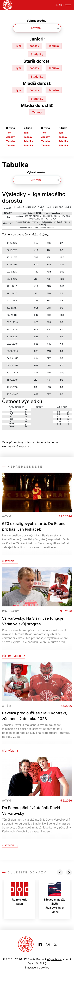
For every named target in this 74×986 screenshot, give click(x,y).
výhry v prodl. (38, 222)
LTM (63, 216)
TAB (46, 219)
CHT (35, 216)
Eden (19, 893)
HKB (44, 216)
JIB (47, 216)
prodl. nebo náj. (60, 222)
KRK (55, 216)
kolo (24, 213)
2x (26, 416)
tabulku (31, 228)
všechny (19, 222)
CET (30, 216)
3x (68, 411)
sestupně (46, 213)
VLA (54, 219)
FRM (39, 216)
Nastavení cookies (37, 967)
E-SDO (33, 207)
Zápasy (34, 46)
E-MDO (41, 207)
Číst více (10, 561)
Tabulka (53, 46)
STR (42, 219)
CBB (26, 216)
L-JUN (53, 207)
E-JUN (26, 207)
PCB (31, 219)
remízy (27, 222)
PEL (35, 219)
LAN (59, 216)
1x (26, 409)
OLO (68, 216)
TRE (50, 219)
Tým (18, 46)
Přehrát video (13, 655)
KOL (51, 216)
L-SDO (60, 207)
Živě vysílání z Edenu (54, 898)
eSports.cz (54, 959)
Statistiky (37, 54)
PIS (38, 219)
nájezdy (48, 222)
